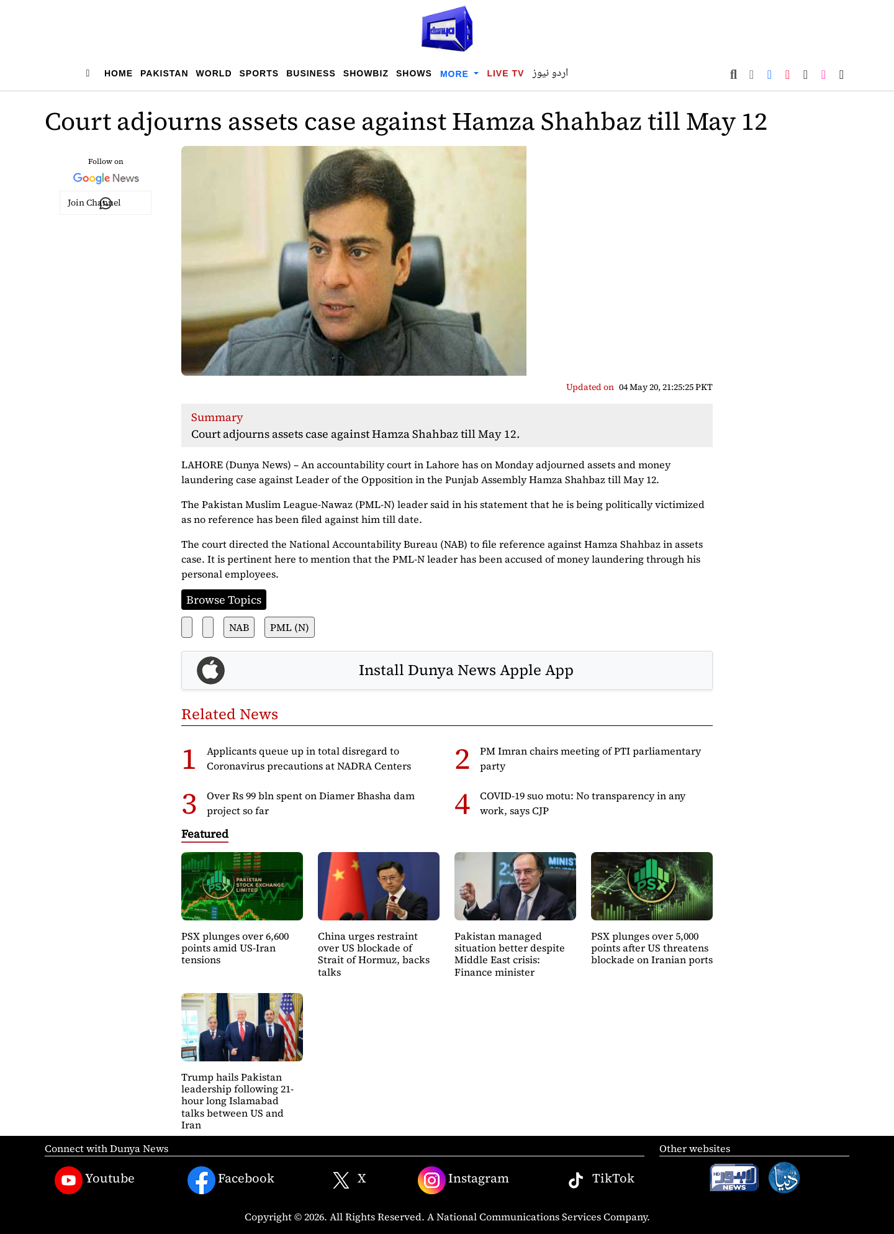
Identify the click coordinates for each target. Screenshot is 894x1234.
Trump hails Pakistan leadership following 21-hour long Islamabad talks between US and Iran (237, 1101)
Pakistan (164, 73)
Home (118, 73)
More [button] (456, 74)
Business (311, 73)
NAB (239, 627)
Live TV (505, 73)
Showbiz (366, 73)
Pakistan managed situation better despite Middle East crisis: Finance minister (509, 954)
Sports (259, 73)
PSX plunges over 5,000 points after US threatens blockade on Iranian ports (652, 947)
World (214, 73)
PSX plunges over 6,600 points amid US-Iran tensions (235, 947)
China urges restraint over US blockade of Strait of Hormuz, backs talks (374, 954)
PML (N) (289, 627)
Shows (414, 73)
